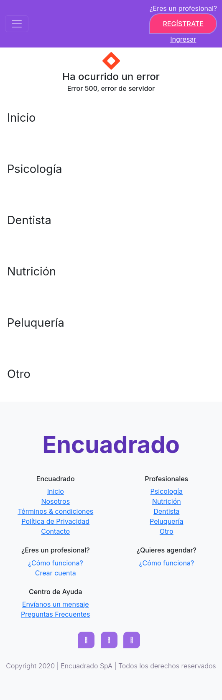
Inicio (21, 118)
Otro (19, 374)
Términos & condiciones (55, 511)
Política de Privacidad (55, 521)
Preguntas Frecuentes (55, 614)
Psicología (34, 169)
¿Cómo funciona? (55, 563)
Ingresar (183, 39)
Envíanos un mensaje (55, 604)
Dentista (29, 220)
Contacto (55, 531)
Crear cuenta (55, 573)
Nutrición (31, 271)
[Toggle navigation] (16, 23)
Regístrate (183, 24)
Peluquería (35, 323)
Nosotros (55, 501)
